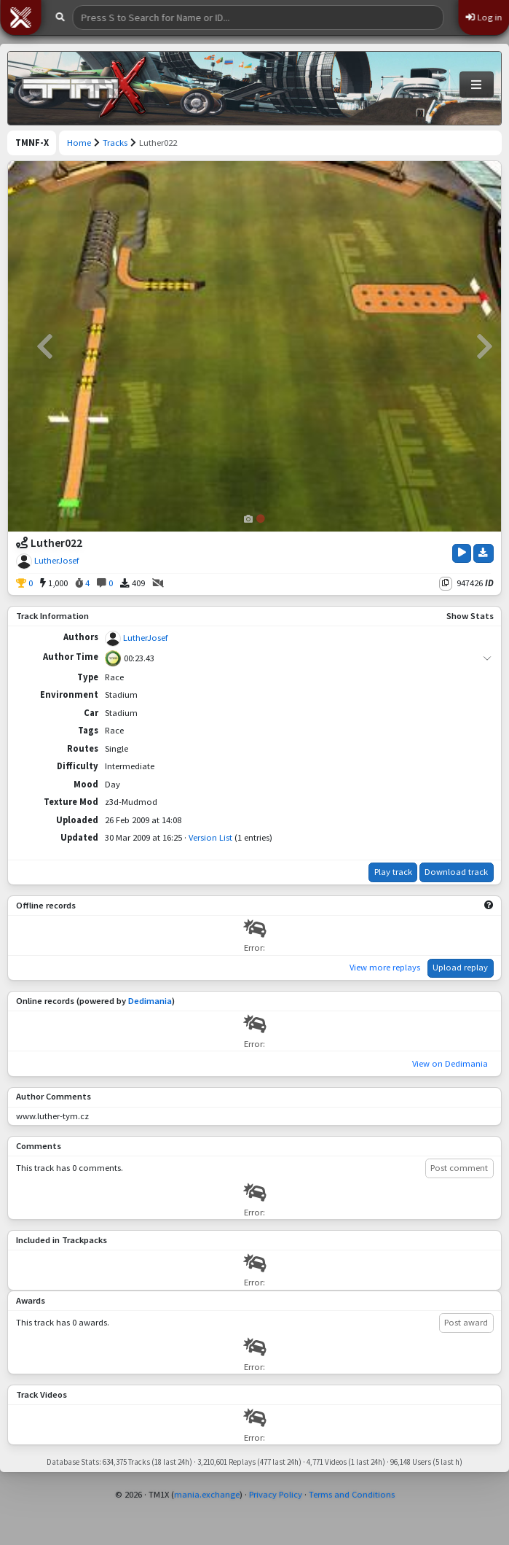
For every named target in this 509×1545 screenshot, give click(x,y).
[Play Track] (461, 553)
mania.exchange (207, 1494)
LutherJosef (56, 560)
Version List (210, 837)
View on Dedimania (450, 1063)
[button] (20, 17)
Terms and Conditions (352, 1494)
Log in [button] (483, 17)
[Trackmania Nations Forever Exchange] (84, 88)
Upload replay (460, 967)
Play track (393, 871)
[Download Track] (483, 553)
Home (79, 142)
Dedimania (150, 1000)
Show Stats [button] (470, 615)
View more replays (385, 967)
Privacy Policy (275, 1494)
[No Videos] (158, 584)
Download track (456, 871)
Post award (466, 1322)
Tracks (115, 142)
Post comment (459, 1167)
